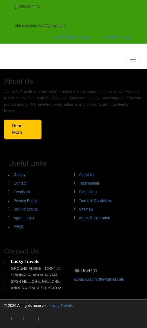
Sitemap (86, 209)
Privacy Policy (25, 200)
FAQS (19, 226)
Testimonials (89, 183)
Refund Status (26, 209)
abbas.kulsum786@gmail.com (98, 279)
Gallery (19, 174)
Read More (17, 129)
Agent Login (116, 37)
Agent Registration (94, 218)
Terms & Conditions (95, 200)
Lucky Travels (61, 305)
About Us (87, 174)
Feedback (22, 192)
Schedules (88, 192)
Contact (20, 183)
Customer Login (71, 37)
